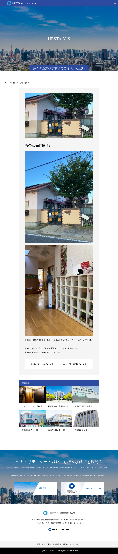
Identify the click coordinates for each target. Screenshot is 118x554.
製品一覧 (40, 544)
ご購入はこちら (67, 544)
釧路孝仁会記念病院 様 (83, 406)
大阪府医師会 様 (81, 430)
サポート (78, 544)
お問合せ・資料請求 (52, 544)
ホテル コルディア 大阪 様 (32, 406)
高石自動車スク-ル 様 (56, 430)
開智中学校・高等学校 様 (58, 406)
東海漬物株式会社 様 (30, 430)
